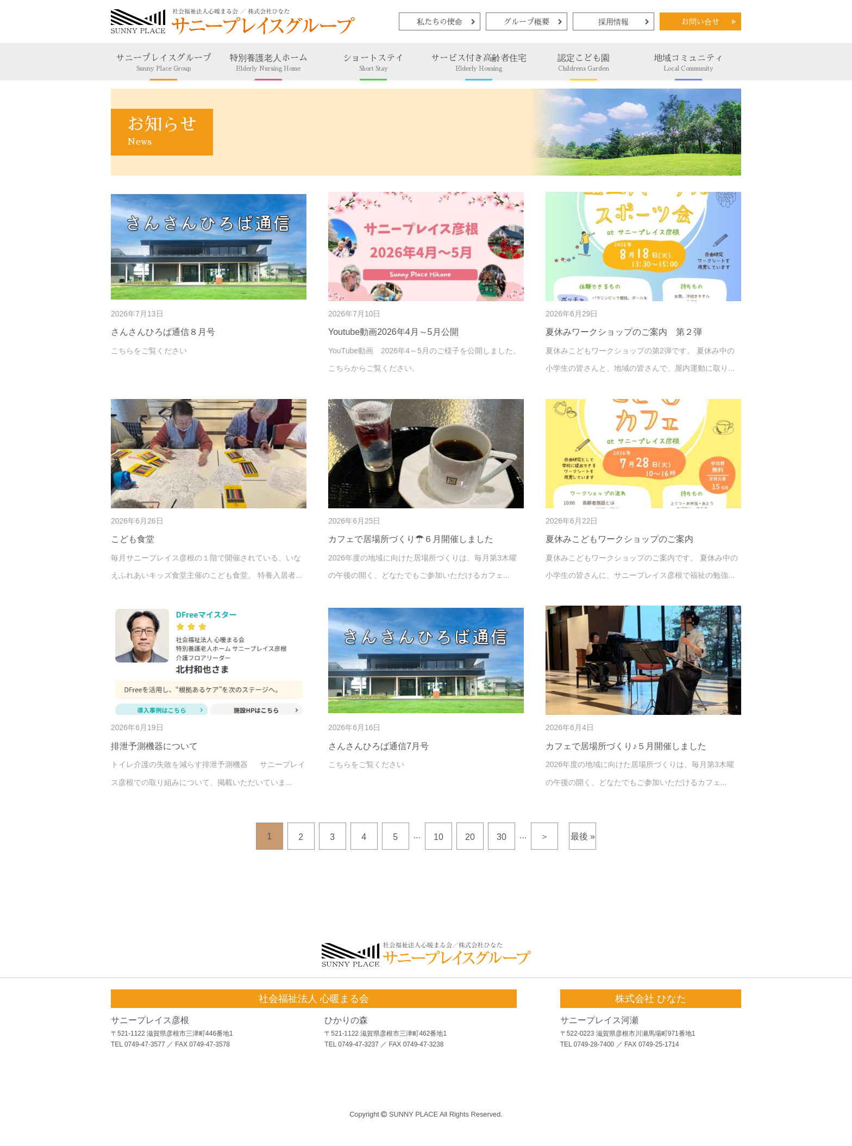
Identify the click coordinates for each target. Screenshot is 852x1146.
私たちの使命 (439, 22)
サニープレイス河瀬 (599, 1020)
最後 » (583, 836)
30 (501, 837)
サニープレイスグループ (163, 63)
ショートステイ (373, 63)
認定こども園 (583, 63)
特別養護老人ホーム (268, 63)
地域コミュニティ (688, 63)
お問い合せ (700, 22)
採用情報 (613, 22)
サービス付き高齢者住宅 (478, 63)
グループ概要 (526, 22)
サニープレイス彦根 (150, 1020)
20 (470, 837)
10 (438, 837)
